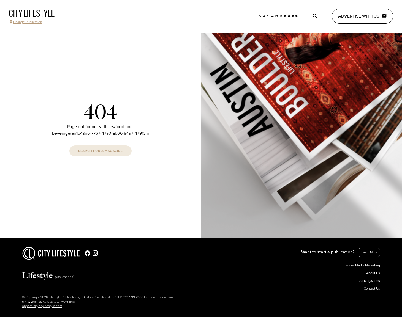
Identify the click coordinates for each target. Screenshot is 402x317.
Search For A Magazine (100, 151)
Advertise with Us (362, 16)
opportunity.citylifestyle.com (42, 306)
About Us (373, 273)
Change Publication (25, 22)
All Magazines (369, 281)
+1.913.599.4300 (131, 297)
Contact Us (372, 288)
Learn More (369, 252)
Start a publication (279, 16)
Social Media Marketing (363, 265)
